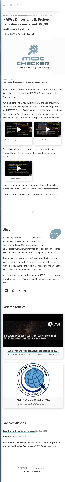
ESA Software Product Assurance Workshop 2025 (33, 350)
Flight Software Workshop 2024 (33, 400)
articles (11, 15)
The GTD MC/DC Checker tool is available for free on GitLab (29, 194)
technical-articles (21, 15)
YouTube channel (33, 188)
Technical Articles (27, 34)
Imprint (27, 471)
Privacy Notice (36, 471)
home (5, 15)
